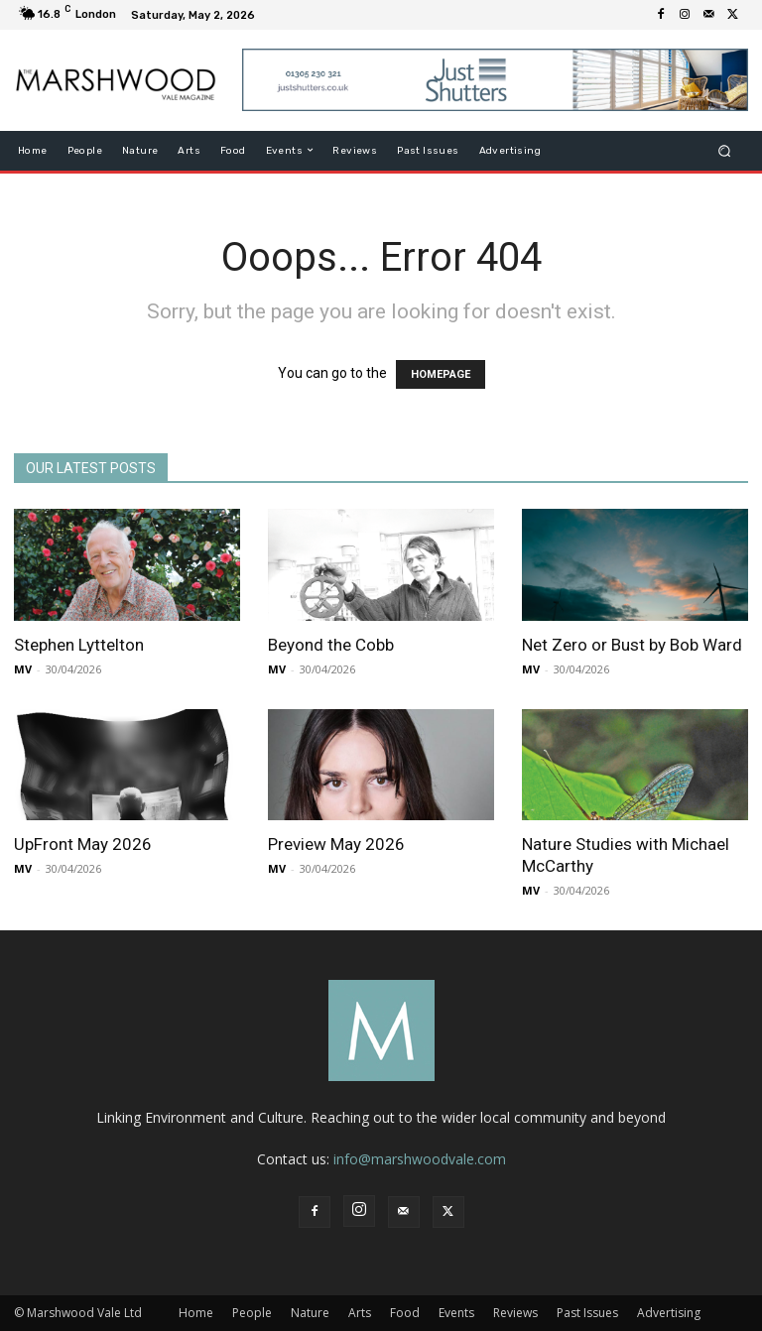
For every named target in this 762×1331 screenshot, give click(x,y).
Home (196, 1312)
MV (23, 669)
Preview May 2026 (336, 844)
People (252, 1312)
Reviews (515, 1312)
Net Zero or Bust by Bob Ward (632, 645)
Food (405, 1312)
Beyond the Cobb (331, 645)
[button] (724, 150)
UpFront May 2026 (83, 844)
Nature (310, 1312)
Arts (359, 1312)
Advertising (668, 1312)
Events (456, 1312)
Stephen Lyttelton (79, 645)
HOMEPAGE (440, 374)
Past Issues (587, 1312)
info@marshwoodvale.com (419, 1159)
